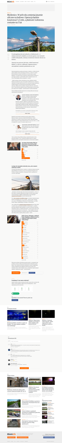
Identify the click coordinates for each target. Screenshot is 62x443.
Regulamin (26, 441)
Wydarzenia (17, 1)
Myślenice (9, 12)
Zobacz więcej (27, 113)
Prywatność (22, 441)
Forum (26, 1)
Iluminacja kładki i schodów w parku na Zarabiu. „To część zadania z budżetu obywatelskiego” (17, 324)
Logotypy (17, 441)
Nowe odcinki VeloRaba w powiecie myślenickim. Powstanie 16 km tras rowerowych (31, 403)
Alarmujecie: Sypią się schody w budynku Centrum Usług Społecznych (30, 422)
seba (11, 349)
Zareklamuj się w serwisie (22, 437)
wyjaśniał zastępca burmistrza (25, 204)
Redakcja (8, 24)
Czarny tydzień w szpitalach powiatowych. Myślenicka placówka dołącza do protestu (31, 413)
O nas (15, 441)
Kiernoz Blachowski (14, 363)
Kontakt (28, 1)
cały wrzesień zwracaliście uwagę (20, 198)
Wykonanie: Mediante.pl (50, 441)
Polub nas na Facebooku (49, 437)
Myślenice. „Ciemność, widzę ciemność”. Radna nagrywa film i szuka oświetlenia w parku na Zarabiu (47, 323)
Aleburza (12, 359)
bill (11, 354)
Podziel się (14, 300)
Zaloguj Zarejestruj (50, 1)
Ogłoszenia (22, 1)
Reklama (32, 1)
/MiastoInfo (32, 273)
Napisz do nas (11, 437)
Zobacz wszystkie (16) (24, 368)
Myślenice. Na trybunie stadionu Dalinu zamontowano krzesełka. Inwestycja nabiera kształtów (34, 390)
